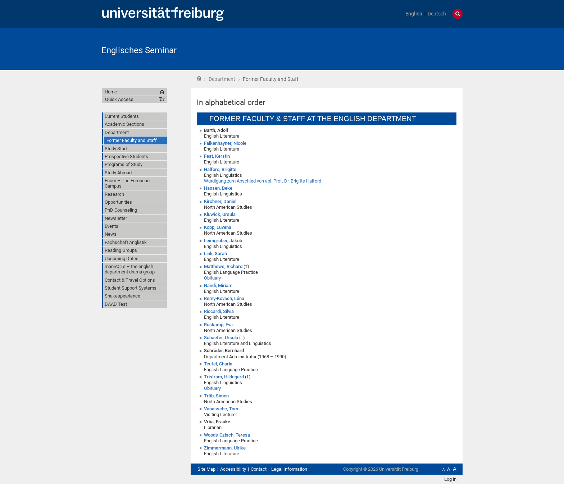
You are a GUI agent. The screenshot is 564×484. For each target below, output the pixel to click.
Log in (450, 479)
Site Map (206, 469)
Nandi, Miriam (218, 285)
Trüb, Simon (216, 395)
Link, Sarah (215, 253)
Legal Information (289, 469)
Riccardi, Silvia (219, 311)
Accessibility (233, 469)
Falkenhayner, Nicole (225, 143)
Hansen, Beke (218, 188)
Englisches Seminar (139, 50)
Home (199, 78)
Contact (259, 469)
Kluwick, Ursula (220, 214)
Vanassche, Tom (221, 408)
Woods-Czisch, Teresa (227, 435)
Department (222, 79)
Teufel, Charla (218, 364)
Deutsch (437, 14)
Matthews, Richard (223, 266)
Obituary (212, 278)
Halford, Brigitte (220, 169)
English (413, 14)
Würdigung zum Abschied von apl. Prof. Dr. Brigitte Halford (262, 181)
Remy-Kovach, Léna (224, 298)
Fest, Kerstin (217, 156)
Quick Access (119, 99)
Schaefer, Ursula (221, 337)
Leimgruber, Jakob (223, 240)
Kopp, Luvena (217, 227)
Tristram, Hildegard (224, 376)
